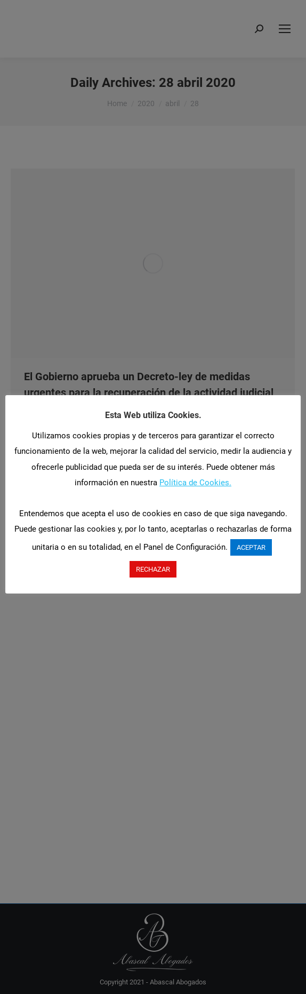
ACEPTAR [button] (251, 547)
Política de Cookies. (195, 482)
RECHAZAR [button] (153, 569)
